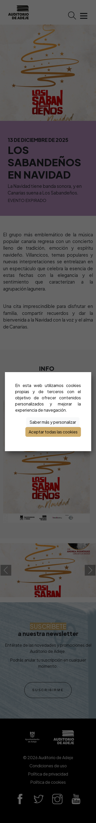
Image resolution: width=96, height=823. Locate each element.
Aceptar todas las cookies (53, 431)
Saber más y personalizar (52, 422)
